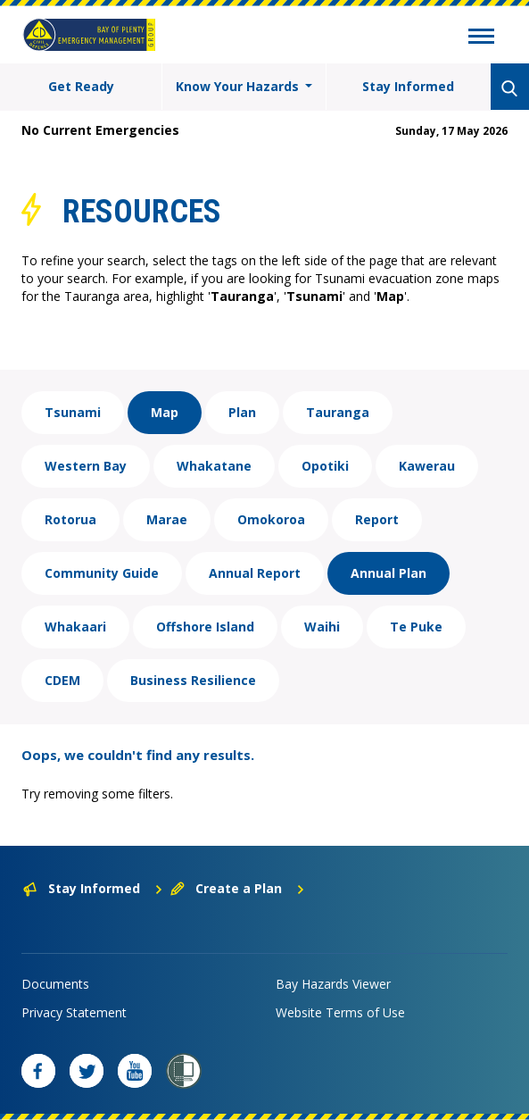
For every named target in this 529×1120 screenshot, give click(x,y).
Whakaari (75, 626)
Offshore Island (205, 626)
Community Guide (102, 572)
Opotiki (325, 465)
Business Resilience (193, 680)
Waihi (322, 626)
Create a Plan (237, 888)
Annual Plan (388, 572)
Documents (55, 983)
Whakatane (214, 465)
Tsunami (73, 412)
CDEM (62, 680)
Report (377, 519)
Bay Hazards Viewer (333, 983)
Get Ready (81, 86)
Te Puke (416, 626)
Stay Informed (408, 86)
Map (164, 412)
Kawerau (427, 465)
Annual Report (255, 572)
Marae (166, 519)
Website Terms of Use (340, 1012)
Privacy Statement (74, 1012)
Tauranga (337, 412)
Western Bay (86, 465)
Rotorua (70, 519)
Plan (242, 412)
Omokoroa (271, 519)
